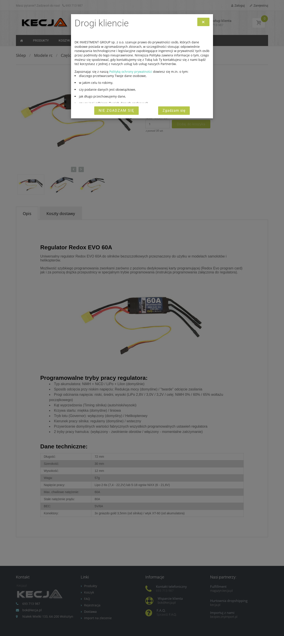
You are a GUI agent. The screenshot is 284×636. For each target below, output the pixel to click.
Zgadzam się (174, 110)
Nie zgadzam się (116, 110)
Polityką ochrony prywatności (130, 71)
